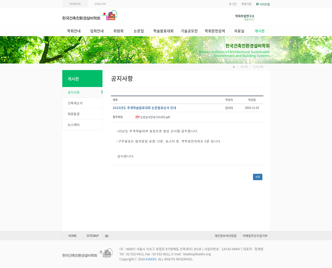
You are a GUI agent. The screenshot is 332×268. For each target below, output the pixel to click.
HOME (72, 235)
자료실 (239, 30)
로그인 (233, 4)
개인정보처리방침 (225, 235)
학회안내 (74, 30)
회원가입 (246, 4)
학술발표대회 (163, 30)
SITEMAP (93, 235)
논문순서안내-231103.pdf (155, 117)
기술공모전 (189, 30)
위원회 (118, 30)
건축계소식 (75, 103)
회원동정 (74, 114)
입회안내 (97, 30)
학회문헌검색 (215, 30)
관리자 (229, 108)
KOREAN (75, 4)
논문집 (139, 30)
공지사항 (85, 92)
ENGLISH (100, 4)
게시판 (260, 30)
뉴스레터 (74, 124)
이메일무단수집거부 (255, 235)
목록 (257, 177)
